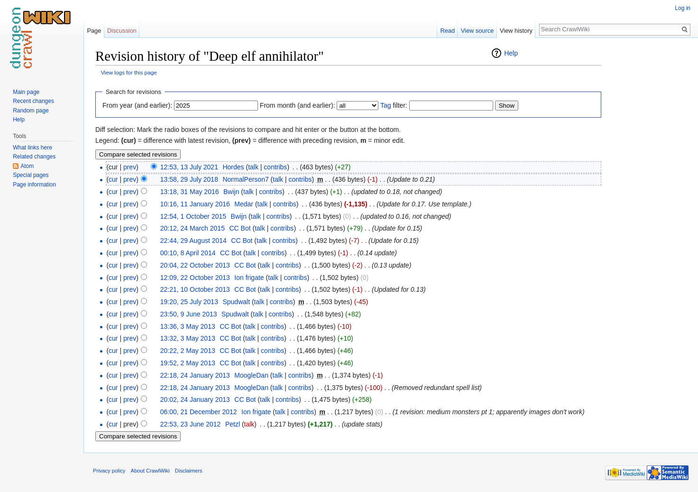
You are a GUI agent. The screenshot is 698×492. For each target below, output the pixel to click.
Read (447, 30)
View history (516, 30)
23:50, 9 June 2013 (188, 314)
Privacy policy (109, 470)
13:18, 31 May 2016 (189, 191)
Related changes (34, 156)
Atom (27, 166)
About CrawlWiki (150, 470)
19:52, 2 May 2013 (187, 363)
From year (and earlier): (137, 105)
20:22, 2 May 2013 (187, 350)
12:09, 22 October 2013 (195, 277)
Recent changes (33, 101)
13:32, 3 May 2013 (187, 338)
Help (511, 53)
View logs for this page (129, 72)
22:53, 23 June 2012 (190, 424)
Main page (26, 92)
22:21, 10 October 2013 (195, 289)
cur (113, 179)
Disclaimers (188, 470)
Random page (30, 110)
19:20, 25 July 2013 (189, 302)
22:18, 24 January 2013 (195, 375)
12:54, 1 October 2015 (193, 216)
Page (94, 30)
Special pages (30, 175)
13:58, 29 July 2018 (189, 179)
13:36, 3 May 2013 (187, 326)
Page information (34, 184)
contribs (275, 167)
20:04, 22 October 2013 (195, 265)
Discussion (122, 30)
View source (477, 30)
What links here (32, 147)
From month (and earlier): (297, 105)
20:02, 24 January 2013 (195, 399)
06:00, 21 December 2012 (198, 412)
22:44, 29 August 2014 (193, 240)
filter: (393, 105)
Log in (682, 8)
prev (129, 167)
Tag (385, 105)
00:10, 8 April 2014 (188, 253)
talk (253, 167)
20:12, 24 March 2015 (192, 228)
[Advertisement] (649, 189)
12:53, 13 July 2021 (189, 167)
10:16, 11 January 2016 (195, 204)
